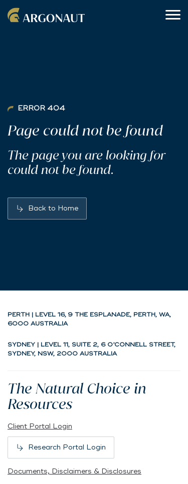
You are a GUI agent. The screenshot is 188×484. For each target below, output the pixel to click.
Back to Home (53, 208)
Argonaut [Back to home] (48, 15)
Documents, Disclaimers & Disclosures (74, 471)
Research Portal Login (67, 447)
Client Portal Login (40, 426)
